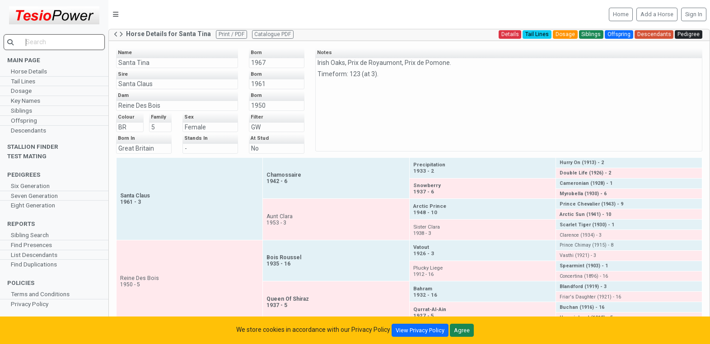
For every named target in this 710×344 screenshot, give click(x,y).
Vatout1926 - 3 (423, 250)
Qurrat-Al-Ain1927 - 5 (429, 312)
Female (195, 127)
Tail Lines (23, 81)
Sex (189, 117)
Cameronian (586, 183)
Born (256, 52)
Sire (123, 74)
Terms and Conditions (40, 294)
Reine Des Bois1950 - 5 (139, 281)
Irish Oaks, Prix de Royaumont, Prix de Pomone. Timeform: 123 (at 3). (384, 68)
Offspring (24, 120)
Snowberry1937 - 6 (427, 188)
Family (158, 117)
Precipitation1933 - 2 (429, 167)
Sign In (693, 14)
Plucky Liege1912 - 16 (428, 271)
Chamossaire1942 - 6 (283, 178)
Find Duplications (34, 264)
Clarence (581, 235)
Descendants (28, 130)
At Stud (260, 138)
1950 (258, 105)
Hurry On (582, 162)
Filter (257, 117)
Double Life (585, 173)
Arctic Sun (585, 214)
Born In (126, 138)
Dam (123, 95)
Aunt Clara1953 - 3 (279, 219)
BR (122, 127)
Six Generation (30, 185)
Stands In (196, 138)
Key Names (25, 100)
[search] (54, 42)
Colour (126, 117)
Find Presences (31, 244)
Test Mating (27, 156)
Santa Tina (133, 62)
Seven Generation (34, 195)
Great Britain (136, 148)
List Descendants (34, 254)
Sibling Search (30, 235)
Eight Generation (33, 205)
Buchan (582, 307)
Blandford (583, 286)
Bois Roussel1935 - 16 (283, 260)
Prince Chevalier (591, 204)
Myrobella (583, 194)
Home (621, 14)
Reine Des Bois (139, 105)
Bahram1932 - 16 (425, 291)
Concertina (584, 276)
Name (125, 52)
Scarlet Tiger (587, 225)
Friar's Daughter (590, 297)
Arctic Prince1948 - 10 (429, 209)
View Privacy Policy (420, 330)
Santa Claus (135, 83)
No (255, 148)
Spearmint (584, 266)
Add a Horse (656, 14)
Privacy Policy (29, 303)
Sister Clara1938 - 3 (426, 230)
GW (256, 127)
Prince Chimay (586, 245)
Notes (324, 52)
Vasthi (578, 255)
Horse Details (29, 71)
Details (510, 34)
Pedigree (688, 34)
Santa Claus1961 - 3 (135, 199)
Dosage (21, 90)
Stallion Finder (32, 146)
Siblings (21, 110)
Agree (462, 330)
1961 (258, 83)
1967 (258, 62)
